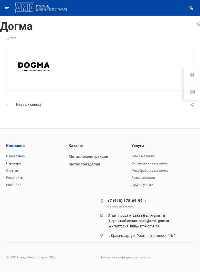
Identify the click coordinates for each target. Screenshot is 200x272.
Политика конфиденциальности (125, 257)
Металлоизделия (84, 164)
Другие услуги (142, 185)
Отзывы (12, 170)
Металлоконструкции (88, 156)
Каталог (76, 145)
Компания (15, 145)
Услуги (137, 145)
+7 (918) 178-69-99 (125, 200)
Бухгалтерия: (133, 226)
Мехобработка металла (149, 170)
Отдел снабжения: (138, 221)
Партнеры (14, 163)
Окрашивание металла (149, 163)
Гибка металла (143, 156)
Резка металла (143, 178)
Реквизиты (15, 178)
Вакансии (14, 185)
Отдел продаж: (136, 215)
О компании (15, 156)
